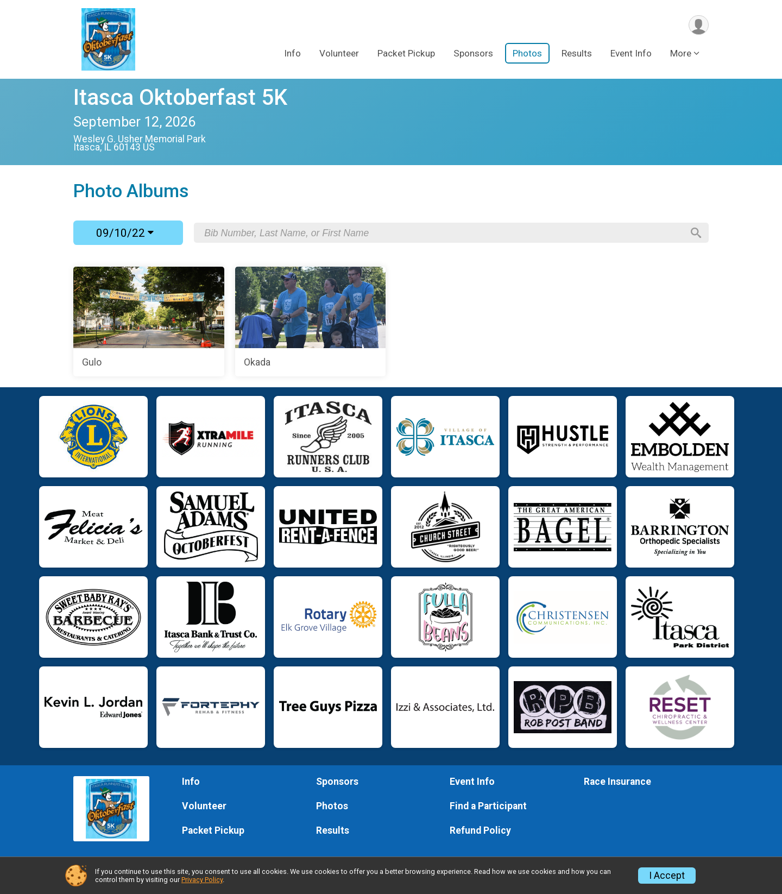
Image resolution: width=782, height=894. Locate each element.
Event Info (631, 53)
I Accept (667, 875)
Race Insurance (617, 781)
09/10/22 (125, 233)
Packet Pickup (406, 53)
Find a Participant (488, 806)
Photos (527, 53)
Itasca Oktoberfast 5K (180, 97)
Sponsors (473, 53)
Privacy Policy (202, 880)
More (680, 53)
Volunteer (339, 53)
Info (292, 53)
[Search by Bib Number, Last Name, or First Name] (443, 233)
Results (577, 53)
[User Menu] (699, 25)
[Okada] (310, 321)
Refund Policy (480, 830)
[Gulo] (148, 321)
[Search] (695, 233)
